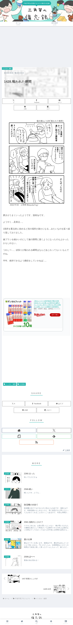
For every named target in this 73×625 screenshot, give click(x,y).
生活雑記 (21, 384)
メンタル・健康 (10, 384)
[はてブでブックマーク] (59, 101)
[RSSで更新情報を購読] (36, 442)
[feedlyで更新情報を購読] (54, 436)
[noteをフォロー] (19, 436)
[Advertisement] (36, 45)
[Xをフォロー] (54, 430)
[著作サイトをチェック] (19, 430)
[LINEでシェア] (25, 107)
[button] (48, 107)
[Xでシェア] (13, 101)
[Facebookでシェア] (36, 101)
